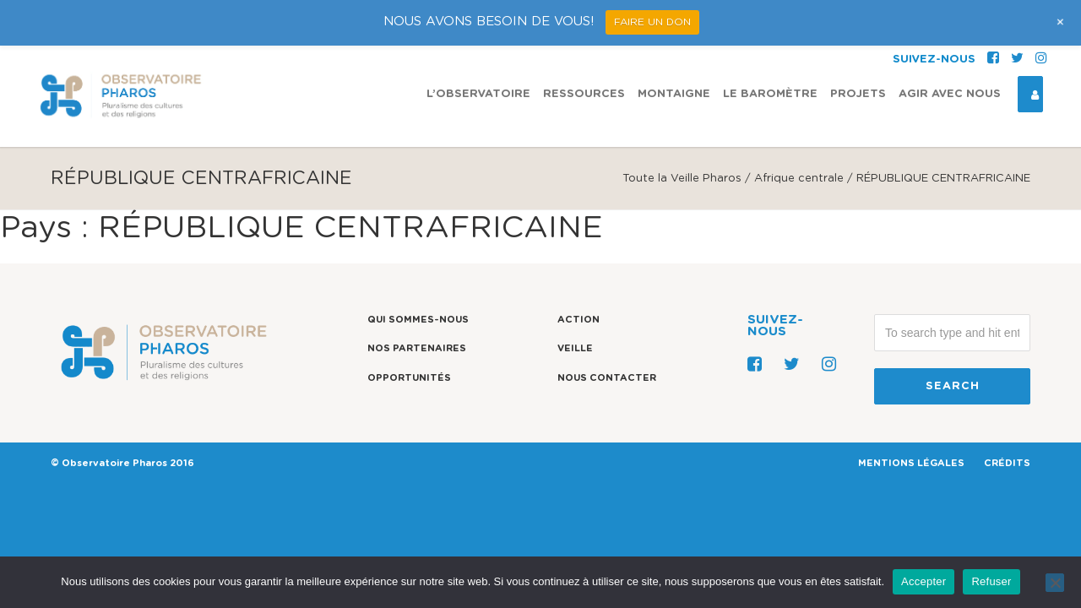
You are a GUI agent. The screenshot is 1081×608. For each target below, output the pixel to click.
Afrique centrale (799, 178)
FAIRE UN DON (652, 22)
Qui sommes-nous (418, 319)
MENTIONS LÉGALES (911, 463)
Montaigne (674, 48)
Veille (575, 348)
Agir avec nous (950, 48)
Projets (858, 48)
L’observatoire (478, 48)
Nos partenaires (416, 348)
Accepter (923, 581)
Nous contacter (606, 378)
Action (578, 319)
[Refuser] (1055, 582)
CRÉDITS (1007, 463)
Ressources (584, 48)
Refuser (991, 581)
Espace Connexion (1029, 49)
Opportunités (409, 378)
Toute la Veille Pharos (681, 178)
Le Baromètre (770, 48)
